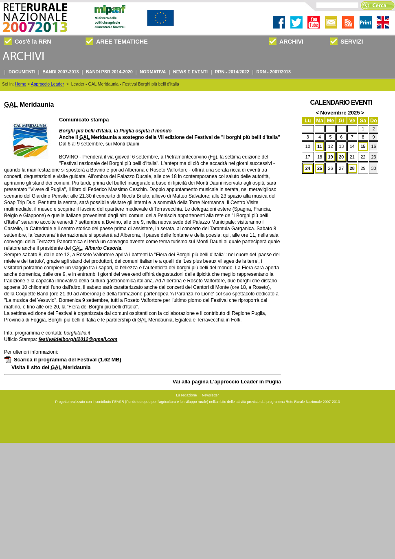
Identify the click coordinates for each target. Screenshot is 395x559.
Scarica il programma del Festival (62, 360)
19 (330, 156)
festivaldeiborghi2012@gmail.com (77, 339)
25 (319, 168)
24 (307, 168)
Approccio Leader (47, 84)
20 (341, 156)
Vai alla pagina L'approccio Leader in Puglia (227, 382)
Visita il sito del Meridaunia (50, 367)
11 (319, 146)
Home (20, 84)
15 (362, 146)
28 (352, 168)
